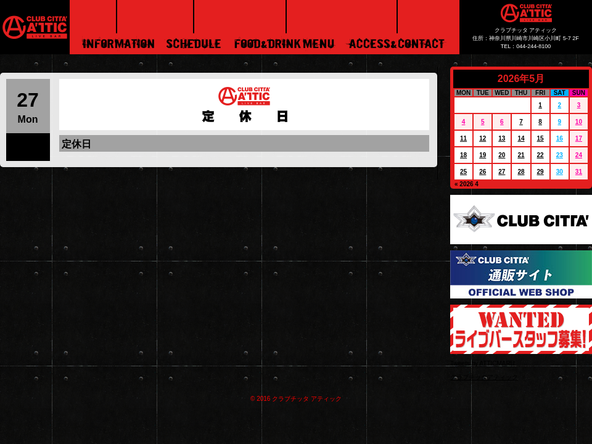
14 (520, 138)
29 (540, 171)
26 (482, 171)
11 (463, 138)
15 (540, 138)
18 (463, 155)
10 (578, 121)
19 (482, 155)
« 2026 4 (466, 184)
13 (501, 138)
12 (482, 138)
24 (578, 155)
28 (520, 171)
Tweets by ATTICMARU (482, 363)
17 (578, 138)
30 (559, 171)
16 (559, 138)
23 (559, 155)
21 (520, 155)
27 (501, 171)
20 (501, 155)
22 (540, 155)
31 (578, 171)
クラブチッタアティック (484, 377)
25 (463, 171)
